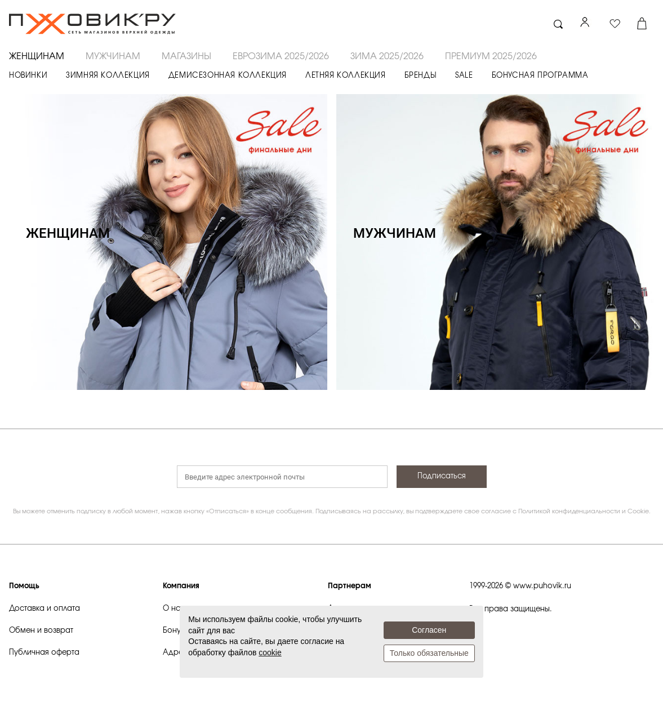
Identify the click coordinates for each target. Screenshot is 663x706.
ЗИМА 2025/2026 (387, 56)
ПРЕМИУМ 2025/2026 (491, 56)
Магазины (186, 56)
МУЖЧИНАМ (113, 56)
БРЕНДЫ (420, 75)
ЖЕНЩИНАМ (36, 56)
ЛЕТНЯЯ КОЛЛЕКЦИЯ (345, 75)
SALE (464, 75)
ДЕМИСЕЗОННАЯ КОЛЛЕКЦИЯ (227, 75)
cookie (270, 652)
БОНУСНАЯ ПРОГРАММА (540, 75)
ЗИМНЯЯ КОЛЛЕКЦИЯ (108, 75)
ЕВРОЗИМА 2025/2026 (281, 56)
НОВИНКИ (28, 75)
